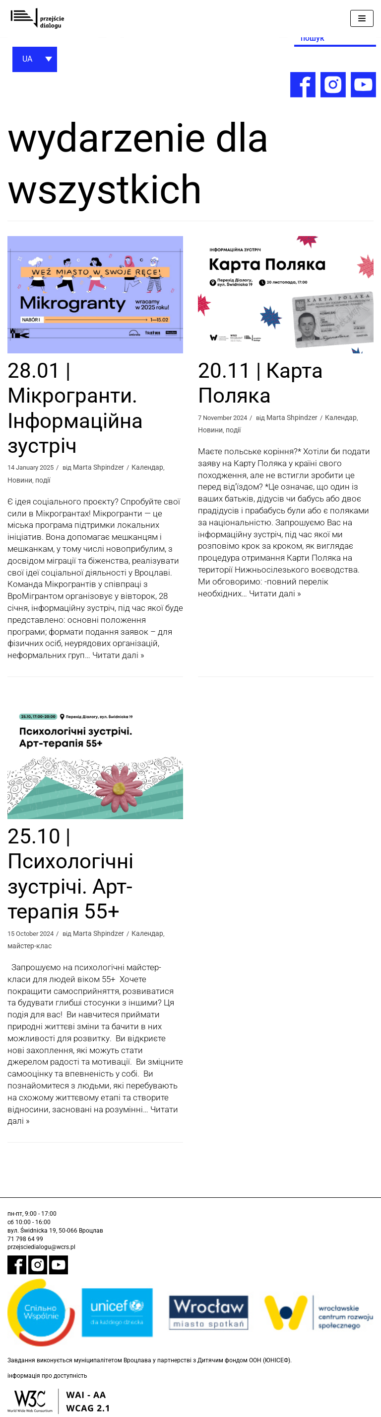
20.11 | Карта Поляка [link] (260, 383)
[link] (37, 18)
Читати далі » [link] (118, 656)
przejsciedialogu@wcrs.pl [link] (41, 1248)
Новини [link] (19, 480)
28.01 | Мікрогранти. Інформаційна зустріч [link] (75, 408)
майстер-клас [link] (29, 946)
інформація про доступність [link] (47, 1376)
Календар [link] (155, 467)
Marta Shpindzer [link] (105, 467)
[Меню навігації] (362, 18)
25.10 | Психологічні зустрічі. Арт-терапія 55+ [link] (70, 874)
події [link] (42, 480)
